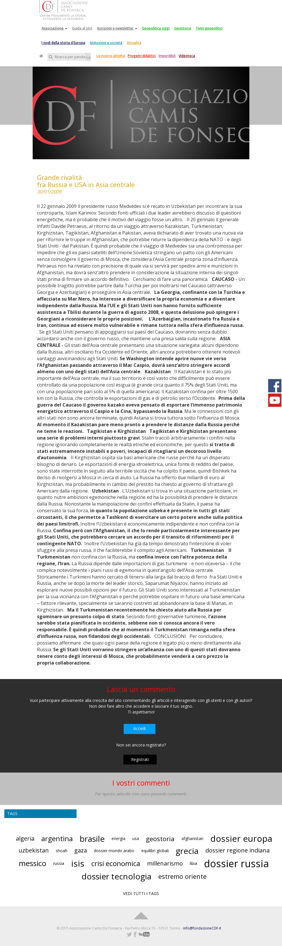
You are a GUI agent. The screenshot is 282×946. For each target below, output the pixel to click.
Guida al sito (82, 28)
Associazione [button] (54, 28)
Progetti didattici (142, 55)
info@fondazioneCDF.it (202, 928)
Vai (88, 57)
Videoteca (187, 55)
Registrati (140, 759)
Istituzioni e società (106, 42)
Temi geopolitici (209, 28)
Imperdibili (167, 55)
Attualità (134, 42)
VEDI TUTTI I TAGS (141, 893)
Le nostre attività (111, 55)
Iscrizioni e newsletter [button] (117, 28)
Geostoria (182, 28)
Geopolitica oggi (156, 28)
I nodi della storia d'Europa (63, 42)
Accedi (139, 728)
